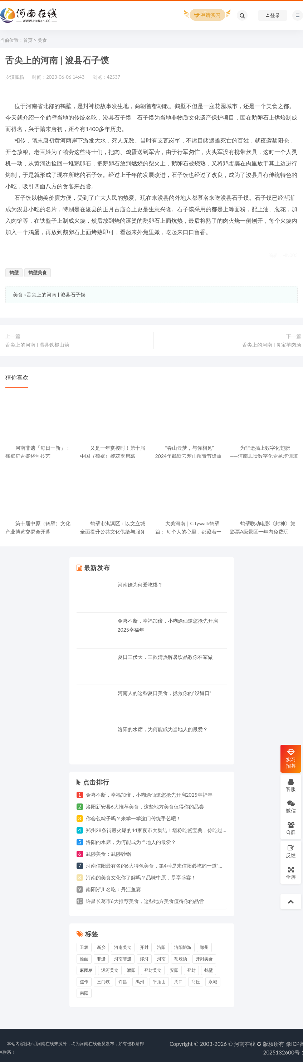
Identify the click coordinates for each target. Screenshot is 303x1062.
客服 (291, 785)
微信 (291, 807)
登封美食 (152, 970)
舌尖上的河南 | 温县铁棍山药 (37, 345)
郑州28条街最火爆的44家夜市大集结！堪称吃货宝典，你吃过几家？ (162, 830)
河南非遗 (122, 958)
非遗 (101, 958)
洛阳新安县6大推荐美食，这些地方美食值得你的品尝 (145, 806)
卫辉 (84, 947)
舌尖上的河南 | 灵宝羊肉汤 (271, 345)
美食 (42, 40)
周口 (178, 981)
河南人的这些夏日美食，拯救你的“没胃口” (164, 693)
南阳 (84, 993)
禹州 (140, 981)
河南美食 (122, 947)
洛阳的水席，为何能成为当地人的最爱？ (163, 729)
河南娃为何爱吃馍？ (140, 584)
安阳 (174, 970)
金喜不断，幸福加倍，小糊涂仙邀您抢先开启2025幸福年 (149, 795)
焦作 (84, 981)
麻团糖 (86, 970)
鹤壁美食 (37, 272)
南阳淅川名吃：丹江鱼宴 (113, 889)
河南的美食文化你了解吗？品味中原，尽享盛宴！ (141, 877)
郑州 (204, 947)
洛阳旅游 (182, 947)
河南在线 (244, 1044)
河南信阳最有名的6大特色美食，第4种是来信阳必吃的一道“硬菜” (158, 866)
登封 (191, 970)
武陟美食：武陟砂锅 (108, 854)
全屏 (291, 873)
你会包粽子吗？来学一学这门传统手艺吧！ (133, 818)
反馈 (291, 851)
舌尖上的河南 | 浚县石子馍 (55, 294)
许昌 (122, 981)
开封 (144, 947)
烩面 (84, 958)
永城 (213, 981)
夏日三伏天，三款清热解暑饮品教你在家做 (165, 657)
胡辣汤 (180, 958)
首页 (28, 40)
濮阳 (131, 970)
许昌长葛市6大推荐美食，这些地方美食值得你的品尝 (145, 901)
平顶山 (159, 981)
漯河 (144, 958)
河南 (161, 958)
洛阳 (161, 947)
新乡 (101, 947)
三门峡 (103, 981)
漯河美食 (109, 970)
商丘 (195, 981)
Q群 (290, 828)
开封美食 (204, 958)
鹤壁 (14, 272)
